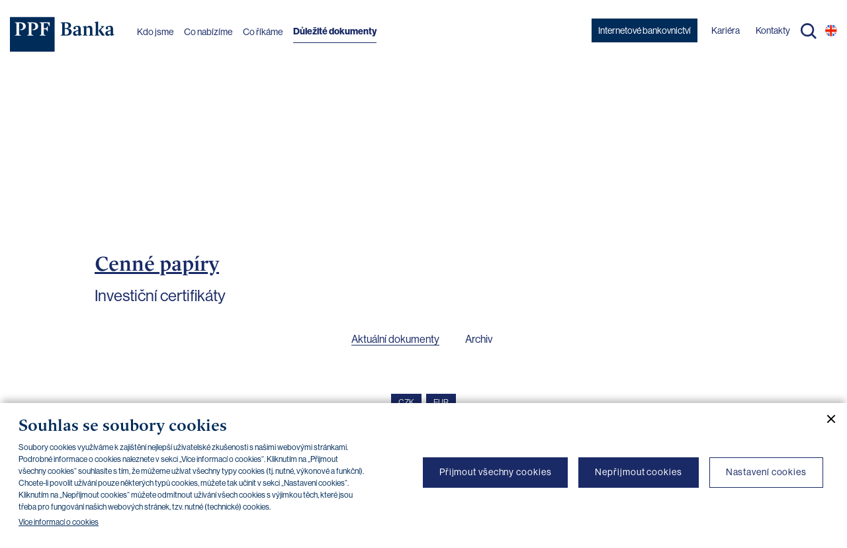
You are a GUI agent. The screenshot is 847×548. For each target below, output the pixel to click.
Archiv (478, 339)
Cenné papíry (157, 263)
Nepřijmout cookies (638, 472)
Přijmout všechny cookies (495, 472)
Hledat (809, 31)
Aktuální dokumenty (395, 339)
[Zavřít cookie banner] (826, 419)
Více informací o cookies (59, 522)
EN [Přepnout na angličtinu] (831, 30)
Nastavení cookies (766, 472)
